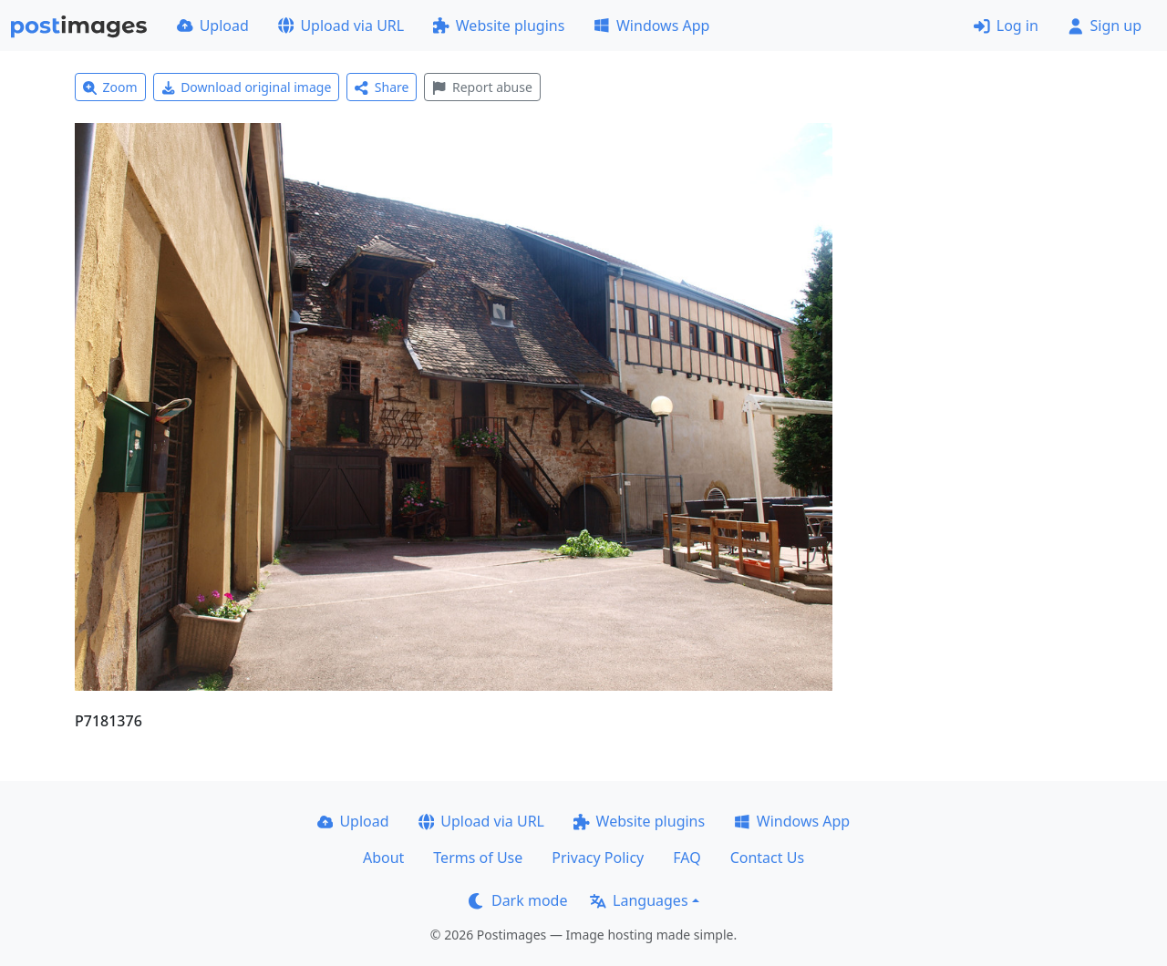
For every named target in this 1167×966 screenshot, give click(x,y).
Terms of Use (477, 858)
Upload (213, 25)
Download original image (246, 87)
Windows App (651, 25)
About (383, 858)
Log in (1006, 25)
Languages (638, 900)
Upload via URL (341, 25)
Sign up (1104, 25)
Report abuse (482, 87)
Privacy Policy (598, 858)
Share (381, 87)
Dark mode (518, 900)
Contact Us (767, 858)
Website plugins (498, 25)
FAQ (686, 858)
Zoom (110, 87)
